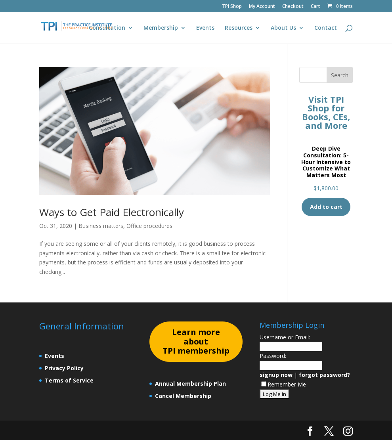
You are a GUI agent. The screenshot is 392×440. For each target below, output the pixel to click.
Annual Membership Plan (190, 383)
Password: (273, 356)
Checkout (293, 7)
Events (205, 28)
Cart (315, 7)
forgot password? (324, 375)
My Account (262, 7)
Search (339, 75)
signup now (276, 375)
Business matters (100, 226)
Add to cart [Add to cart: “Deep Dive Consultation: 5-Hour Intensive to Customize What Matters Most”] (326, 206)
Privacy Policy (64, 368)
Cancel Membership (183, 396)
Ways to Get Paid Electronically (111, 212)
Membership (160, 28)
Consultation (107, 28)
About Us (283, 28)
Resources (238, 28)
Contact (325, 28)
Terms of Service (69, 380)
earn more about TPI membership (196, 341)
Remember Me (283, 384)
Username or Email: (285, 337)
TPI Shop (232, 7)
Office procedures (149, 226)
